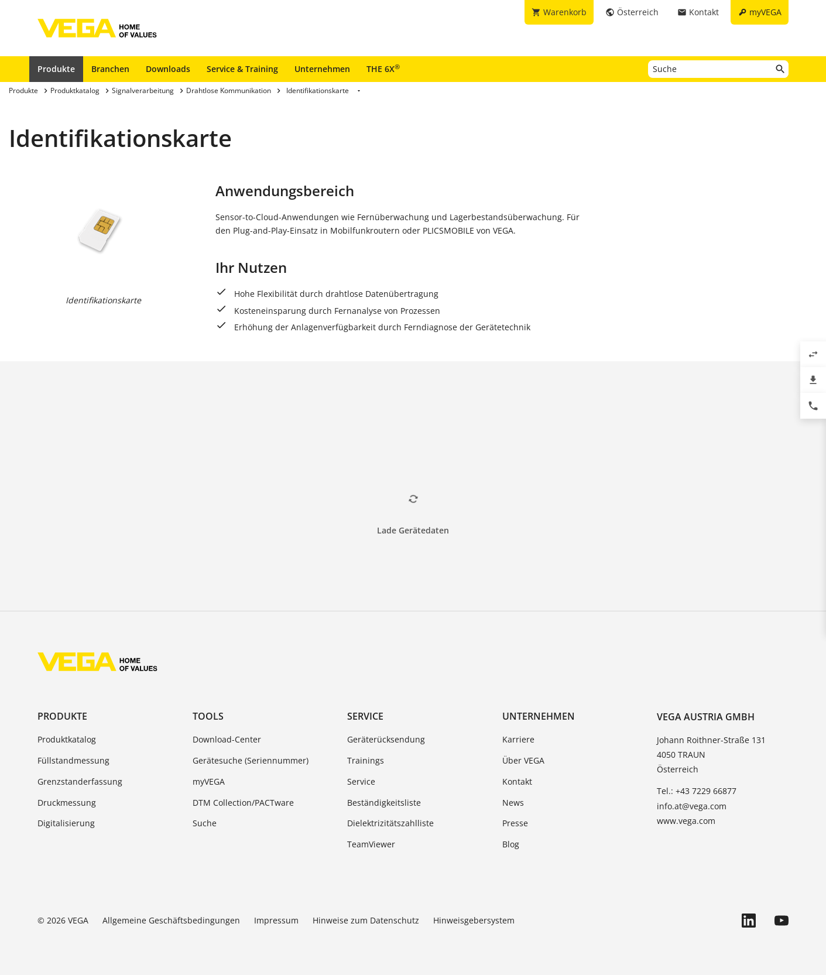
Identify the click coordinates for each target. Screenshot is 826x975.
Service (365, 716)
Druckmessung (66, 802)
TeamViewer (371, 844)
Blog (510, 844)
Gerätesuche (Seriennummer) (251, 760)
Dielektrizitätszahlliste (390, 823)
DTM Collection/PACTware (243, 802)
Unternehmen (322, 68)
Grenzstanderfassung (79, 781)
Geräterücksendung (386, 739)
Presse (515, 823)
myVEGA (209, 781)
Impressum (276, 920)
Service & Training (242, 68)
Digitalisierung (66, 823)
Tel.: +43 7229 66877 (696, 790)
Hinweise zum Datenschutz (366, 920)
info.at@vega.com (691, 806)
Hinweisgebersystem (474, 920)
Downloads (168, 68)
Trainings (365, 760)
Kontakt (517, 781)
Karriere (518, 739)
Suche (205, 823)
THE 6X (383, 68)
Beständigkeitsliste (384, 802)
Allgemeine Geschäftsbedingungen (171, 920)
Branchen (110, 68)
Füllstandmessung (73, 760)
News (513, 802)
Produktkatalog (66, 739)
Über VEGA (523, 760)
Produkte (56, 68)
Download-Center (227, 739)
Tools (208, 716)
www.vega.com (686, 820)
